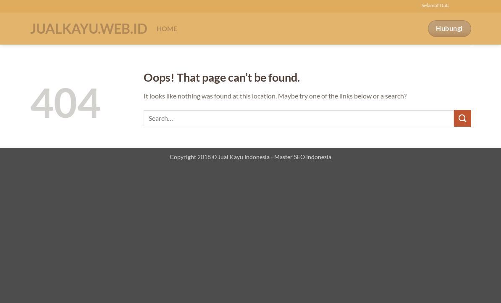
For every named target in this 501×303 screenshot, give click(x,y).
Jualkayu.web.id (87, 28)
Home (167, 28)
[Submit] (462, 118)
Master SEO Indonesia (302, 156)
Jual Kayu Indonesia (244, 156)
